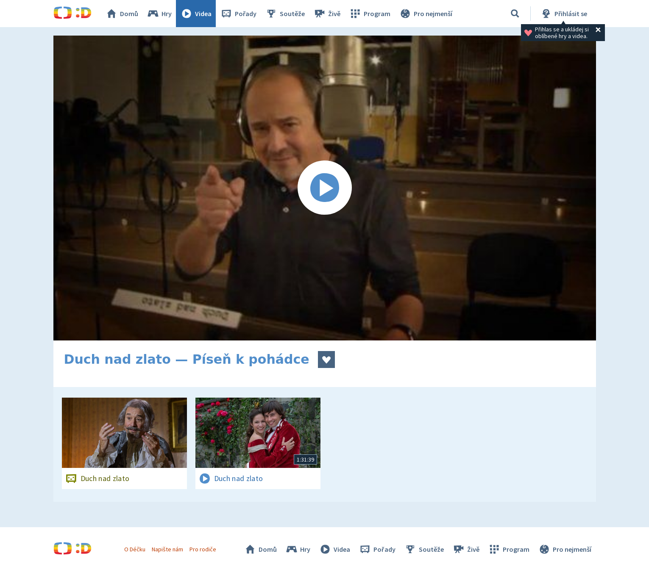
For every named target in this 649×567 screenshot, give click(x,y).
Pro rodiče (202, 549)
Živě (326, 13)
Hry (159, 13)
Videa (196, 13)
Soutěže (285, 13)
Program (369, 13)
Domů (121, 13)
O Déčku (134, 549)
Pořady (238, 13)
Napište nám (167, 549)
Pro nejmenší (425, 13)
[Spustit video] (324, 188)
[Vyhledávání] (515, 13)
